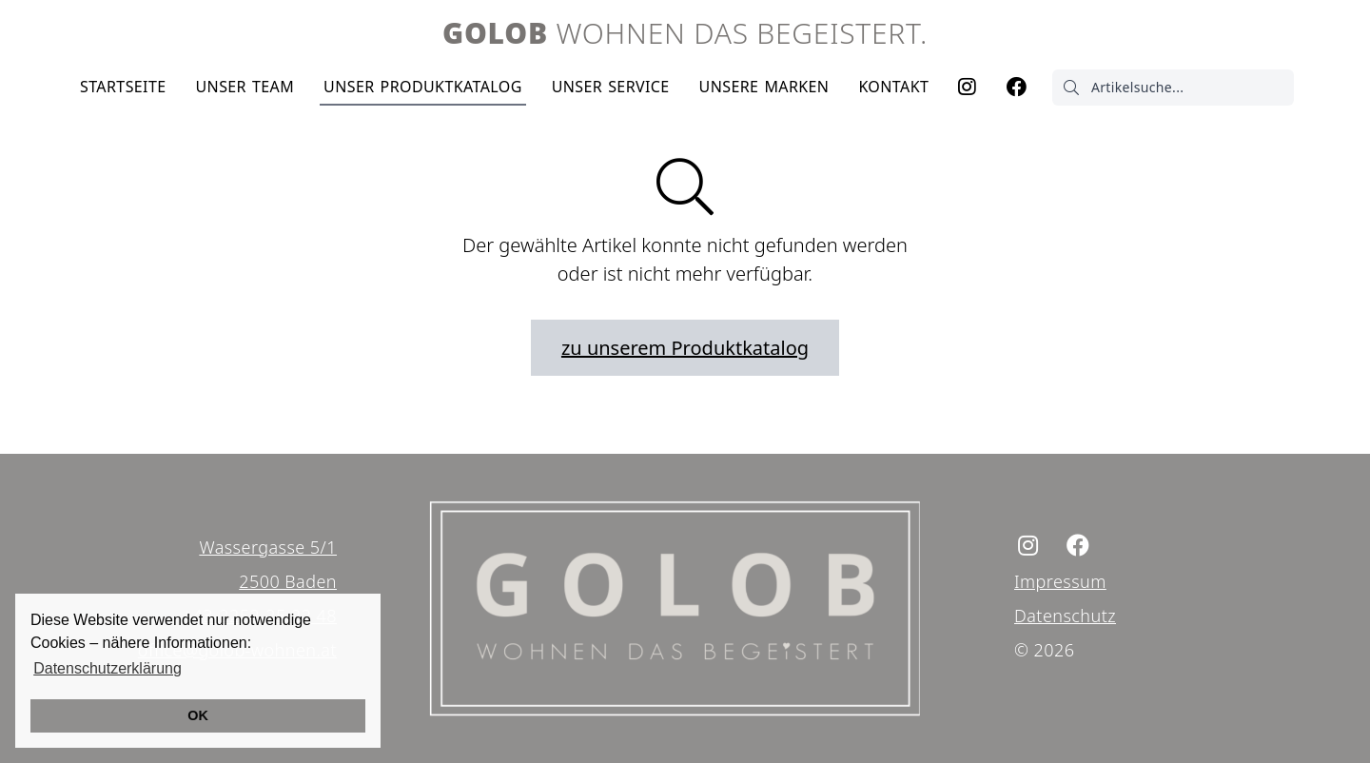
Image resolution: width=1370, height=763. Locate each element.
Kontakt (893, 86)
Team (244, 86)
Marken (764, 86)
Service (611, 86)
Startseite (123, 86)
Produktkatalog (422, 86)
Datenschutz (1065, 615)
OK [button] (197, 715)
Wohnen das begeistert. (685, 32)
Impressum (1060, 581)
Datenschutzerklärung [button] (107, 668)
